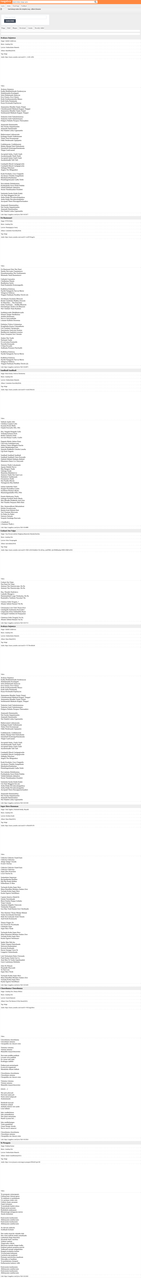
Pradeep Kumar (9, 1146)
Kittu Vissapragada (11, 540)
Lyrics (3, 6)
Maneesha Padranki (29, 534)
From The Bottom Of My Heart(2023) (17, 1001)
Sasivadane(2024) (11, 543)
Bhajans (15, 28)
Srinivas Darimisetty (19, 373)
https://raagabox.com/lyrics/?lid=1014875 (16, 367)
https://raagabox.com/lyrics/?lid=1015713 (16, 623)
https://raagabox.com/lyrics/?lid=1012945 (16, 1276)
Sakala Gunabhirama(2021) (13, 1155)
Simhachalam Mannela (12, 47)
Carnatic (30, 28)
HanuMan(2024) (10, 50)
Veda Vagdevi (9, 809)
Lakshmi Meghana (18, 534)
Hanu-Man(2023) (11, 639)
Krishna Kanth (10, 816)
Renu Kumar (9, 373)
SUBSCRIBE (10, 21)
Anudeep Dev (9, 44)
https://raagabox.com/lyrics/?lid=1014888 (16, 527)
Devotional (22, 28)
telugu (5, 54)
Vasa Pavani (8, 534)
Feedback (24, 6)
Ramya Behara (17, 991)
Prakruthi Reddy (18, 809)
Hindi (8, 28)
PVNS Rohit (8, 221)
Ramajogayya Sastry (12, 227)
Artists (9, 6)
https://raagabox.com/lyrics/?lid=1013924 (16, 1139)
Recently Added (39, 28)
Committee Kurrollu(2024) (13, 230)
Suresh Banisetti (10, 998)
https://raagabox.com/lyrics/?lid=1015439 (16, 985)
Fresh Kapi (16, 6)
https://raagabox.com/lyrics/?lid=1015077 (16, 214)
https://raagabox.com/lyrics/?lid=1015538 (16, 803)
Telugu (3, 28)
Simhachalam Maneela (12, 1152)
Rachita (37, 534)
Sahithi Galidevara (10, 41)
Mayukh (26, 809)
